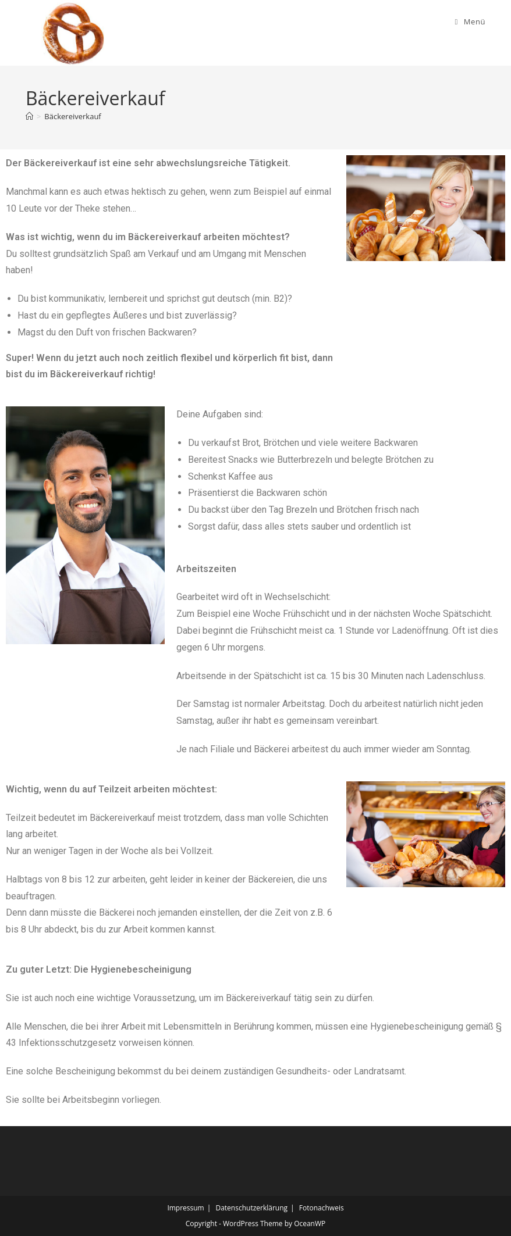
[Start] (29, 116)
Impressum (185, 1208)
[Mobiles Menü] (470, 21)
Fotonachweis (321, 1208)
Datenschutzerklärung (251, 1208)
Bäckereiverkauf (72, 116)
